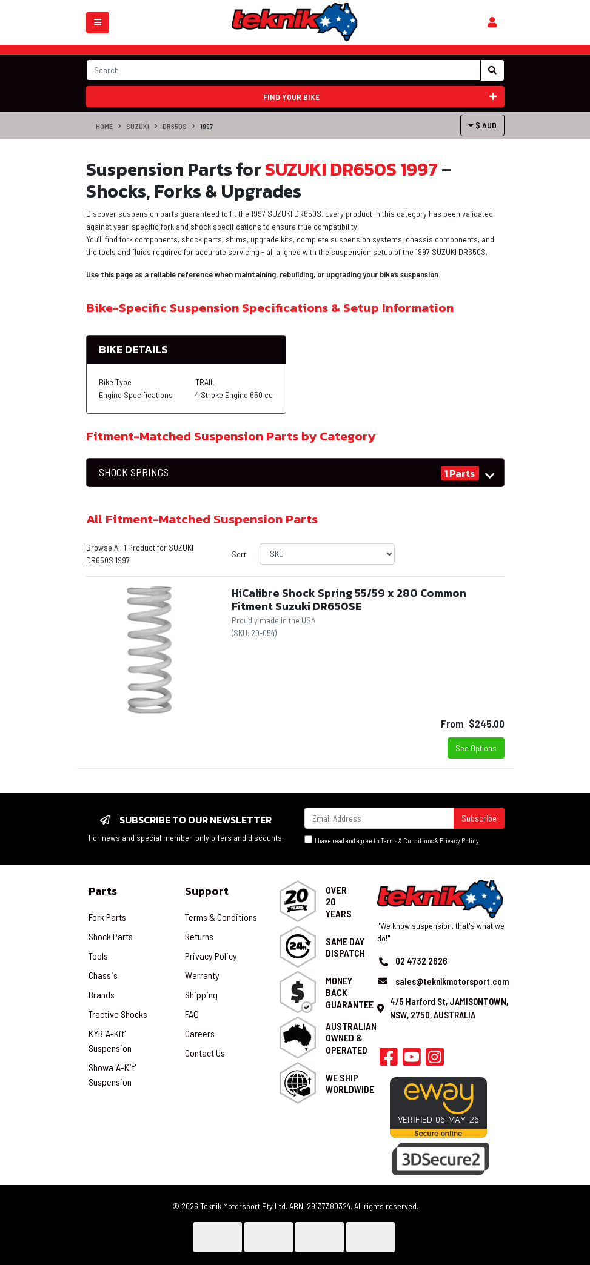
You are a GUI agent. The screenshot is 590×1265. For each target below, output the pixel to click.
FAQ (192, 1014)
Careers (200, 1033)
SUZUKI (137, 126)
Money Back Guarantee (350, 992)
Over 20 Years (339, 901)
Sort (239, 554)
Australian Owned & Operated (351, 1037)
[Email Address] (379, 818)
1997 (206, 126)
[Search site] (492, 70)
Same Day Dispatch (345, 946)
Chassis (103, 975)
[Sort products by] (327, 554)
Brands (102, 994)
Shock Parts (111, 936)
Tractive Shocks (118, 1014)
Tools (98, 955)
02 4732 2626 (421, 960)
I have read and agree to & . (392, 840)
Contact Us (205, 1052)
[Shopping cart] (492, 22)
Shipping (201, 994)
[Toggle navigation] (97, 22)
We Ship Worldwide (350, 1083)
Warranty (202, 975)
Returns (199, 936)
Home (104, 126)
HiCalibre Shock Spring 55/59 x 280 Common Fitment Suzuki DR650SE (349, 599)
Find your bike (380, 96)
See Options (476, 748)
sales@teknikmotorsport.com (452, 981)
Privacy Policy (459, 841)
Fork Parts (107, 917)
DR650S (175, 126)
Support (207, 891)
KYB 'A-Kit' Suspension (110, 1041)
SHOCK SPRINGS (134, 472)
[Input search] (283, 70)
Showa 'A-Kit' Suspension (112, 1074)
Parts (103, 891)
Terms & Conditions (407, 841)
